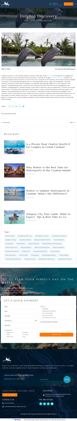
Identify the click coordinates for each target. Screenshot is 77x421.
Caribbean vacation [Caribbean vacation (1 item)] (59, 236)
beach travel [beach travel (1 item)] (10, 236)
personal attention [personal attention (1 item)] (40, 251)
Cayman (50, 76)
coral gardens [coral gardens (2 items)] (59, 239)
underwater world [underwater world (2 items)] (64, 259)
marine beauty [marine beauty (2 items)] (26, 247)
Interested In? (8, 330)
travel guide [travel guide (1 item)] (63, 255)
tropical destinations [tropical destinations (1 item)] (13, 259)
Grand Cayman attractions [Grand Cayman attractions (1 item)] (52, 243)
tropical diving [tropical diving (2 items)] (30, 259)
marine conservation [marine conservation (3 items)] (42, 247)
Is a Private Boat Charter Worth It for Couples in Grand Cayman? (48, 145)
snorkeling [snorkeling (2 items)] (35, 255)
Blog (33, 21)
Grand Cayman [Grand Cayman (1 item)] (34, 243)
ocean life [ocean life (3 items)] (26, 251)
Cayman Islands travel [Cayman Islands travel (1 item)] (42, 239)
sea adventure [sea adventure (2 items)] (11, 255)
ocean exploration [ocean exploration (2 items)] (12, 251)
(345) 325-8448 (57, 5)
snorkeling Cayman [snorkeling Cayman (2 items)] (49, 255)
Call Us (55, 3)
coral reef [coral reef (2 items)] (9, 243)
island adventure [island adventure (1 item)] (12, 247)
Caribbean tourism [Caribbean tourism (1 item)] (42, 236)
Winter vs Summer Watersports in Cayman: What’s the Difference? (47, 192)
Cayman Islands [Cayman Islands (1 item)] (25, 239)
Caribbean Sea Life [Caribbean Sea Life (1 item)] (25, 236)
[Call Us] (50, 4)
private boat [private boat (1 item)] (55, 251)
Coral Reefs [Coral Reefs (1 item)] (21, 243)
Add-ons (42, 306)
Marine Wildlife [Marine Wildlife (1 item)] (58, 247)
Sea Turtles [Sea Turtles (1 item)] (24, 255)
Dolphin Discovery (57, 77)
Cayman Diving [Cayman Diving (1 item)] (11, 239)
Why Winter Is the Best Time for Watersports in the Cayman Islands (48, 169)
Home (26, 21)
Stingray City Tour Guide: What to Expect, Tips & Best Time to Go (48, 215)
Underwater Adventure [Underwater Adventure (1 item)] (47, 259)
